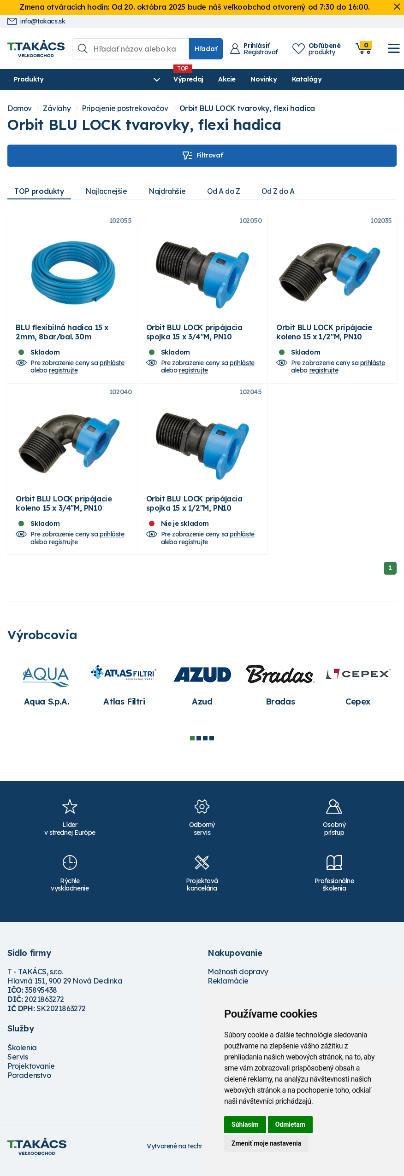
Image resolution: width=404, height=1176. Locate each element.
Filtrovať (202, 155)
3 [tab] (205, 747)
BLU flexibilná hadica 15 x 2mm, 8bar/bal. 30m (62, 336)
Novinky (222, 79)
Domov (19, 108)
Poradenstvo (29, 1084)
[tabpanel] (46, 692)
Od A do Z (230, 191)
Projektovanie (31, 1075)
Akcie (185, 79)
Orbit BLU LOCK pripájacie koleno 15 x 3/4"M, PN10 (64, 512)
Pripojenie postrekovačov (125, 108)
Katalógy (265, 79)
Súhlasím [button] (245, 1124)
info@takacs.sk (36, 21)
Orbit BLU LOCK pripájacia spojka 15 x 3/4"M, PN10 (194, 336)
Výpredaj (147, 79)
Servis (17, 1066)
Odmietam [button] (290, 1124)
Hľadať (206, 49)
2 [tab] (198, 747)
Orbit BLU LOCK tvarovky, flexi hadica (247, 108)
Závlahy (57, 108)
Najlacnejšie (109, 191)
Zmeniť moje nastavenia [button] (266, 1143)
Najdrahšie (171, 191)
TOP (40, 191)
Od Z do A (286, 191)
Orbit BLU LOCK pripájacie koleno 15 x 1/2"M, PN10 (324, 336)
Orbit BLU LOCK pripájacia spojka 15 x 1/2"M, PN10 (194, 512)
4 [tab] (211, 747)
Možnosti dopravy (238, 980)
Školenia (22, 1056)
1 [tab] (192, 747)
